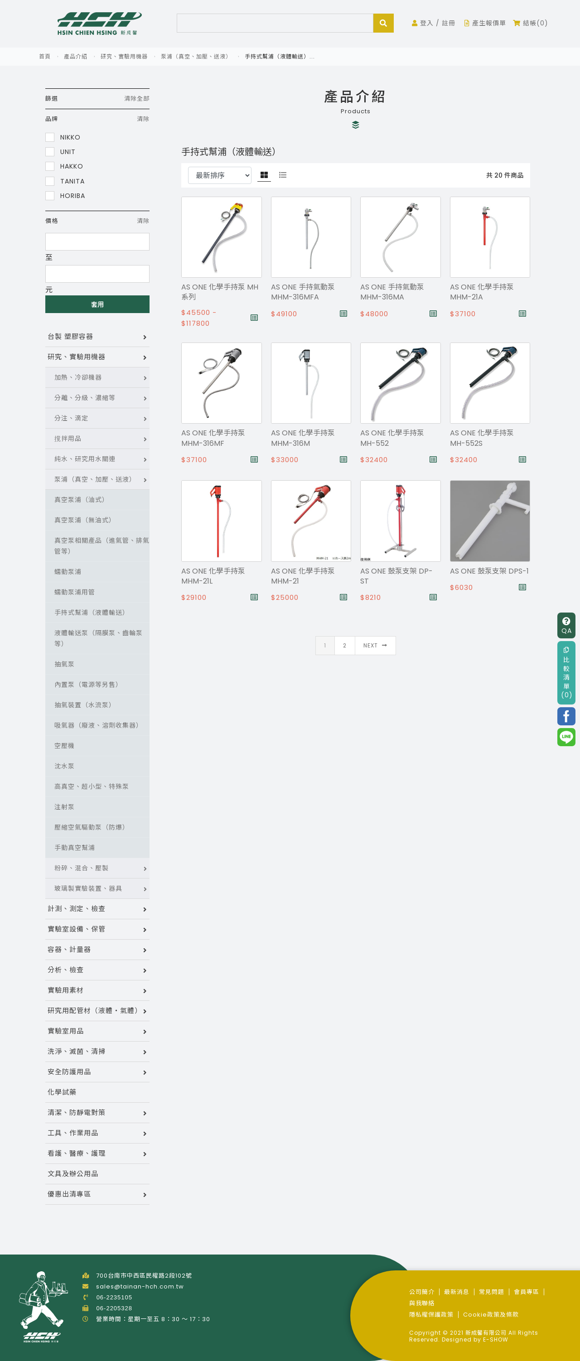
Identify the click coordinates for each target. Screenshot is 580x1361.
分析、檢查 (66, 970)
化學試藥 (62, 1092)
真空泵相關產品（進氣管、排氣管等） (102, 546)
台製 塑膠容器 (70, 336)
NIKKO (63, 137)
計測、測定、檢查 (77, 908)
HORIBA (65, 195)
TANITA (65, 181)
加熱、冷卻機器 (78, 377)
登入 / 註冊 (433, 23)
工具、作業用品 (73, 1133)
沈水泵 (64, 766)
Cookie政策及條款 (491, 1314)
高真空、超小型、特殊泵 (91, 786)
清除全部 (137, 98)
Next (375, 645)
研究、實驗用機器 (124, 56)
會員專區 (526, 1292)
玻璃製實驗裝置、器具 (88, 888)
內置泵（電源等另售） (88, 684)
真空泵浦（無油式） (85, 520)
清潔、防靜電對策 (77, 1112)
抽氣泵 (64, 664)
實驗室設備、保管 (77, 929)
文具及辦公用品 (73, 1173)
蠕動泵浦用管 (74, 592)
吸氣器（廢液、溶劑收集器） (98, 725)
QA (566, 626)
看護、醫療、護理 (77, 1153)
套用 (97, 304)
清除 (143, 119)
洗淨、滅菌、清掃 (77, 1051)
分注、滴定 (71, 418)
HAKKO (64, 166)
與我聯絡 (422, 1303)
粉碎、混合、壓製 (81, 868)
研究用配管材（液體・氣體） (95, 1010)
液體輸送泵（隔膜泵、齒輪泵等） (98, 638)
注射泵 (64, 806)
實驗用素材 (66, 990)
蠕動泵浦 (68, 571)
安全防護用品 (69, 1071)
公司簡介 (422, 1292)
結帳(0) (530, 23)
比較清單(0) (567, 673)
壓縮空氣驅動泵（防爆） (91, 827)
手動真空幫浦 (74, 847)
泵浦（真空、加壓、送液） (196, 56)
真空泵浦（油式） (81, 499)
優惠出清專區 (69, 1194)
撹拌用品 (68, 438)
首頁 (45, 56)
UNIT (60, 151)
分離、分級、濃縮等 (85, 397)
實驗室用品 (66, 1031)
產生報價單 (485, 23)
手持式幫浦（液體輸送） (91, 612)
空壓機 (64, 745)
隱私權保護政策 (431, 1314)
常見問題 (491, 1292)
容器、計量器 (69, 949)
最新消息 (456, 1292)
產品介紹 (75, 56)
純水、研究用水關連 (85, 458)
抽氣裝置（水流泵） (85, 704)
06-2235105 (114, 1297)
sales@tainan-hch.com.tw (140, 1286)
